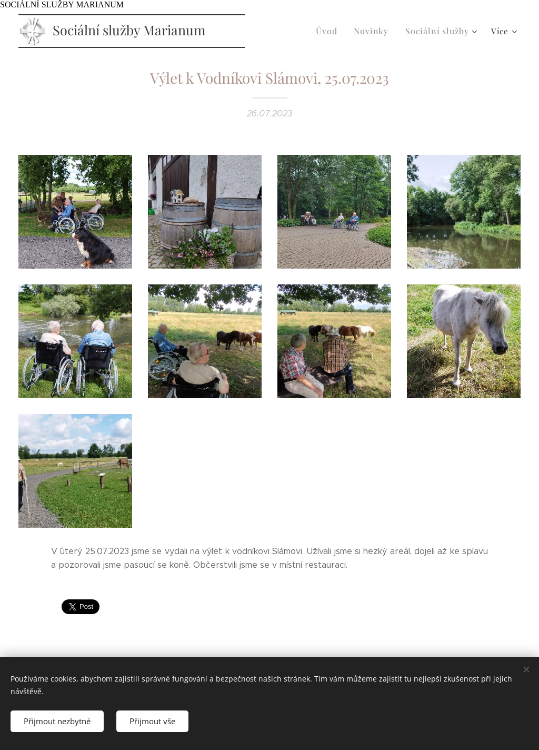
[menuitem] (336, 31)
